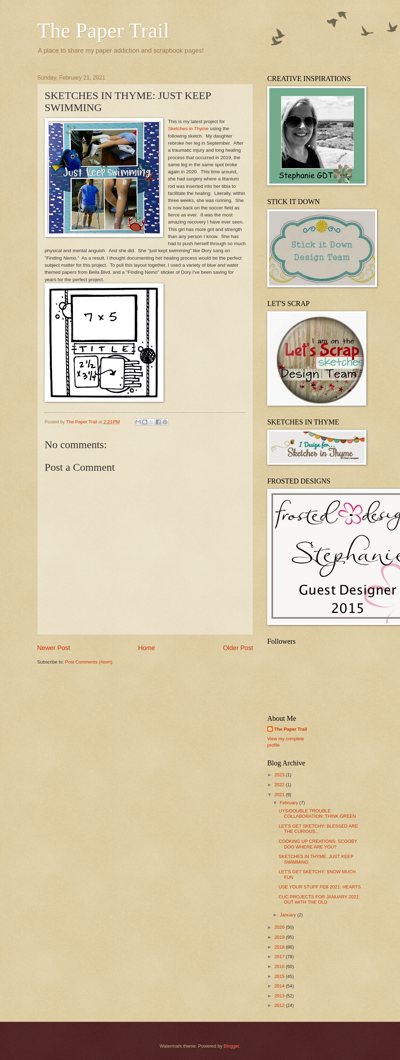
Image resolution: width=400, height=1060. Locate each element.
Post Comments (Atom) (89, 662)
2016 (280, 966)
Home (146, 647)
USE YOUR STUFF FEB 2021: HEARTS (320, 887)
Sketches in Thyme (189, 128)
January (288, 914)
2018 (280, 947)
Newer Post (53, 647)
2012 (280, 1005)
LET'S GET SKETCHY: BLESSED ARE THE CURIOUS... (318, 828)
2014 (280, 986)
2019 (280, 937)
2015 (280, 976)
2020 (280, 927)
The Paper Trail (103, 30)
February (289, 802)
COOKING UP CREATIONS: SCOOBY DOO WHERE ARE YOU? (318, 844)
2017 (280, 956)
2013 (280, 995)
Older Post (238, 647)
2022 (280, 784)
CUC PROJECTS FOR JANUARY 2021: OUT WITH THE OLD (319, 899)
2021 (280, 794)
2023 (280, 774)
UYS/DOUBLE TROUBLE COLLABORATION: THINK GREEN (317, 813)
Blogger (231, 1046)
